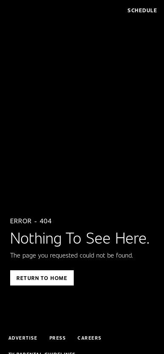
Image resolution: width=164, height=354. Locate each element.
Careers (90, 338)
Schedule (142, 10)
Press (58, 338)
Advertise (23, 338)
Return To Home (42, 277)
